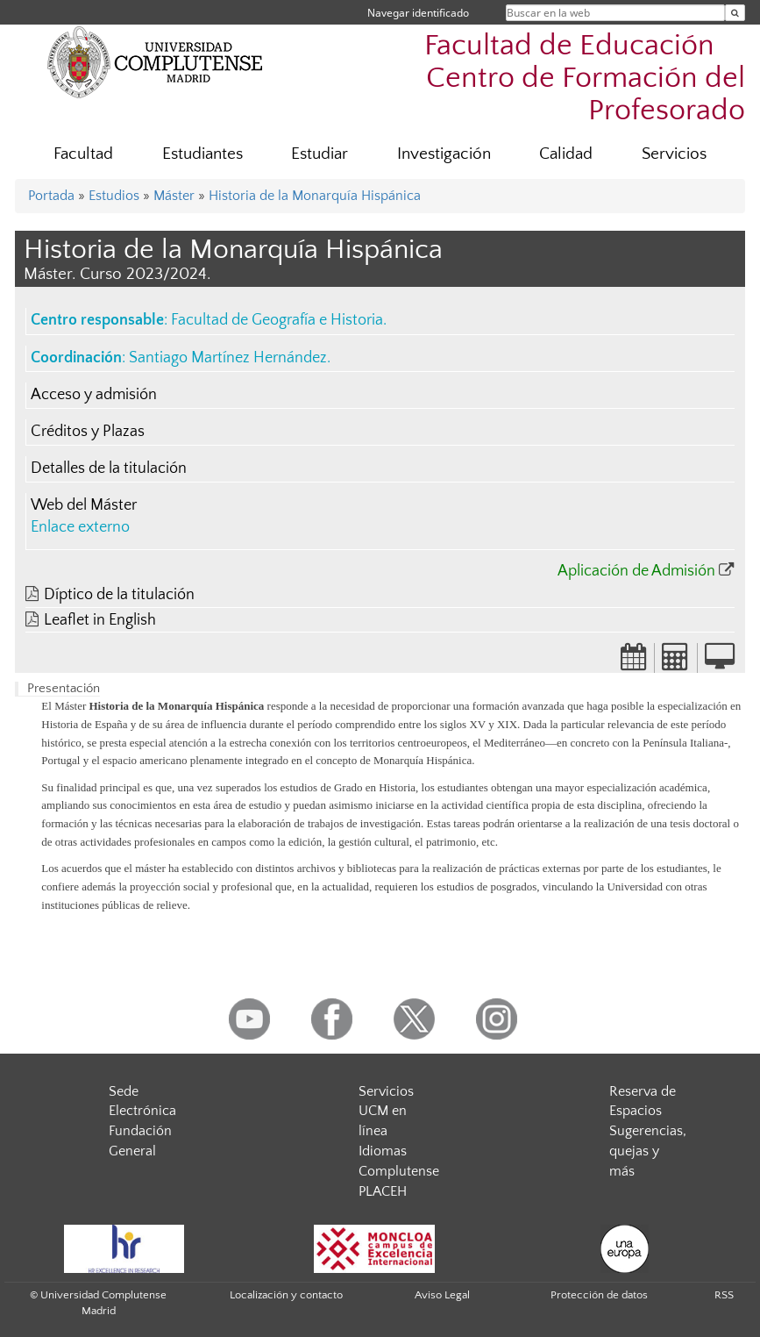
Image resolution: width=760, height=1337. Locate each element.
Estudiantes (202, 154)
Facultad (83, 154)
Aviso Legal (442, 1295)
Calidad (566, 154)
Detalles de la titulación (109, 468)
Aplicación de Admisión (636, 571)
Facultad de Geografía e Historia (277, 320)
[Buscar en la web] (735, 12)
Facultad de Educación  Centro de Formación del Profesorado (584, 78)
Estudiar (319, 154)
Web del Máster (84, 505)
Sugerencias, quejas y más (647, 1151)
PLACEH (383, 1191)
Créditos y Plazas (88, 431)
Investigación (444, 154)
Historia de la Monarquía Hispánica (315, 196)
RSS (724, 1295)
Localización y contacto (286, 1295)
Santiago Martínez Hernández (228, 358)
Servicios (674, 154)
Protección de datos (599, 1295)
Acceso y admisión (94, 395)
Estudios (114, 196)
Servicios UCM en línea (386, 1111)
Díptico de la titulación (119, 595)
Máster (174, 196)
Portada (51, 196)
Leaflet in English (100, 620)
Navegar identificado (418, 12)
